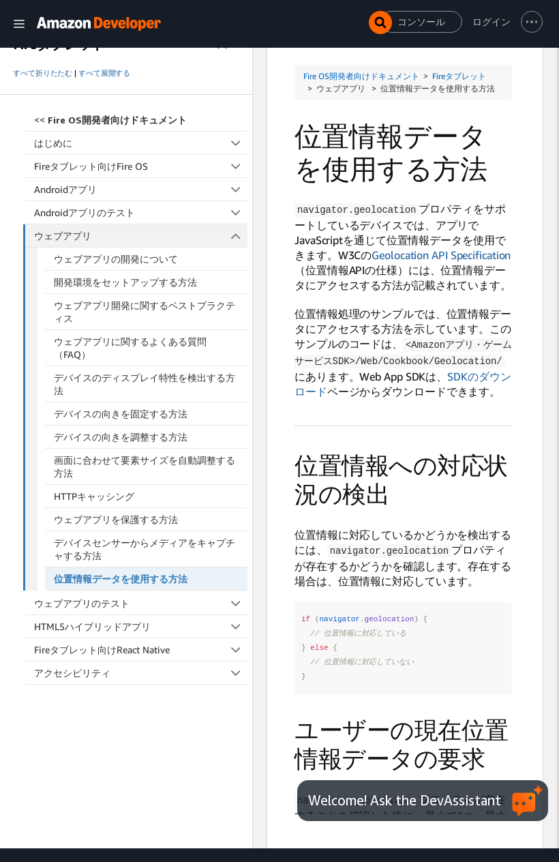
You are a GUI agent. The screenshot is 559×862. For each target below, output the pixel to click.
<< (110, 119)
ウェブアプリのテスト (140, 603)
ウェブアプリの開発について (116, 259)
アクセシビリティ (140, 672)
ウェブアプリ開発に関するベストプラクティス (144, 311)
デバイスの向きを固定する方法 (120, 413)
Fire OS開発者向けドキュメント (361, 76)
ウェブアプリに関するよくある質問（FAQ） (130, 348)
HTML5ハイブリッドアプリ (140, 626)
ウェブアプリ (141, 235)
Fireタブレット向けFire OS (140, 166)
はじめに (140, 142)
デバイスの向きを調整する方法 (120, 437)
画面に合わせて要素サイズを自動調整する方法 (144, 466)
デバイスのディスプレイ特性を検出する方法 (144, 384)
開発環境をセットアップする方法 (125, 282)
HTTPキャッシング (94, 496)
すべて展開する (104, 73)
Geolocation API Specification (441, 254)
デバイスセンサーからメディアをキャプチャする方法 (144, 549)
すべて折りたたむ (42, 73)
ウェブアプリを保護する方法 (116, 519)
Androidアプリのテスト (140, 212)
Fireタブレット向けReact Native (140, 649)
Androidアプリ (140, 189)
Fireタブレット (459, 76)
